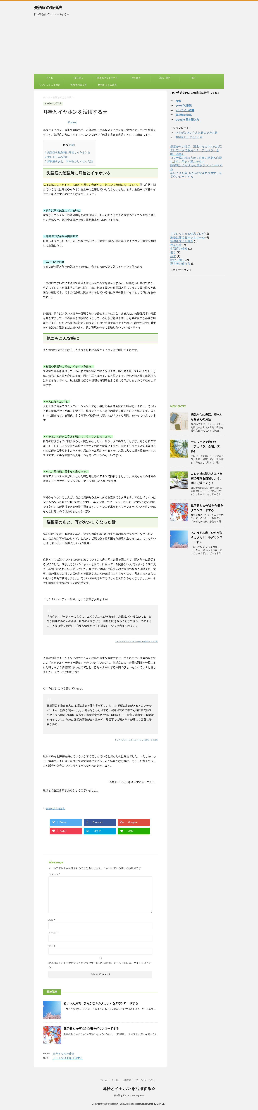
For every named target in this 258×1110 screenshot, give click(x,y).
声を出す (136, 77)
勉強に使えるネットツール (187, 237)
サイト (52, 945)
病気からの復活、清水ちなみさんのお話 (196, 146)
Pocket (72, 122)
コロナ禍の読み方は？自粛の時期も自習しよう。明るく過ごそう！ (206, 478)
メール (53, 932)
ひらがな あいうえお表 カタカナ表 (196, 132)
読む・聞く (165, 77)
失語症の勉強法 (48, 8)
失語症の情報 (178, 248)
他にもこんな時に (57, 156)
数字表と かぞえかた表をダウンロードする (91, 1028)
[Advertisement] (129, 47)
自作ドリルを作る (63, 1053)
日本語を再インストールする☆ (129, 1095)
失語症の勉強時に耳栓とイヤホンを (67, 152)
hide (72, 145)
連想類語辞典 (184, 114)
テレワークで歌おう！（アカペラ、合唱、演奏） (205, 446)
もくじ (49, 77)
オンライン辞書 (185, 110)
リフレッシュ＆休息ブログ (187, 233)
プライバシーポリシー (146, 1080)
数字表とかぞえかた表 (189, 137)
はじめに (78, 77)
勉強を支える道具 (107, 85)
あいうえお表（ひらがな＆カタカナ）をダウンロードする (101, 1003)
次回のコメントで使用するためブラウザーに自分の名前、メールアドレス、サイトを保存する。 (99, 965)
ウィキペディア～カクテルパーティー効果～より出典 (136, 641)
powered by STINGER (155, 1104)
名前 (51, 919)
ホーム (104, 1080)
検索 (178, 100)
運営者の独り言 (78, 85)
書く (194, 77)
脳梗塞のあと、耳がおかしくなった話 (69, 161)
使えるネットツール (107, 77)
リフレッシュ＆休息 (49, 85)
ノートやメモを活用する (67, 1058)
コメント (54, 874)
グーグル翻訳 (184, 105)
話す (173, 256)
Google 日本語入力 (187, 119)
